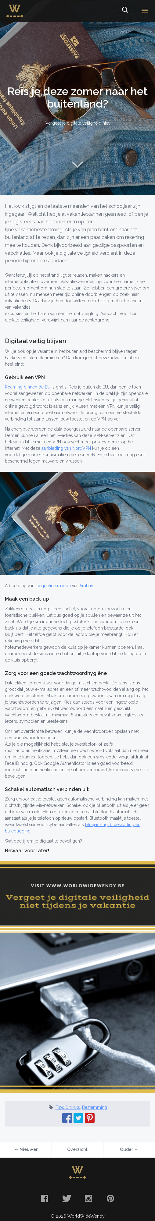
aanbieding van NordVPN (66, 448)
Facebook (44, 1198)
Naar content (77, 164)
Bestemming (94, 1107)
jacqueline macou (53, 585)
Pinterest (110, 1198)
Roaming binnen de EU (27, 387)
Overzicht (77, 1149)
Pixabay (85, 585)
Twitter (66, 1198)
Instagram (88, 1198)
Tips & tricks (68, 1107)
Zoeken (125, 11)
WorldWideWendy (14, 7)
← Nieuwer (26, 1149)
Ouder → (129, 1149)
